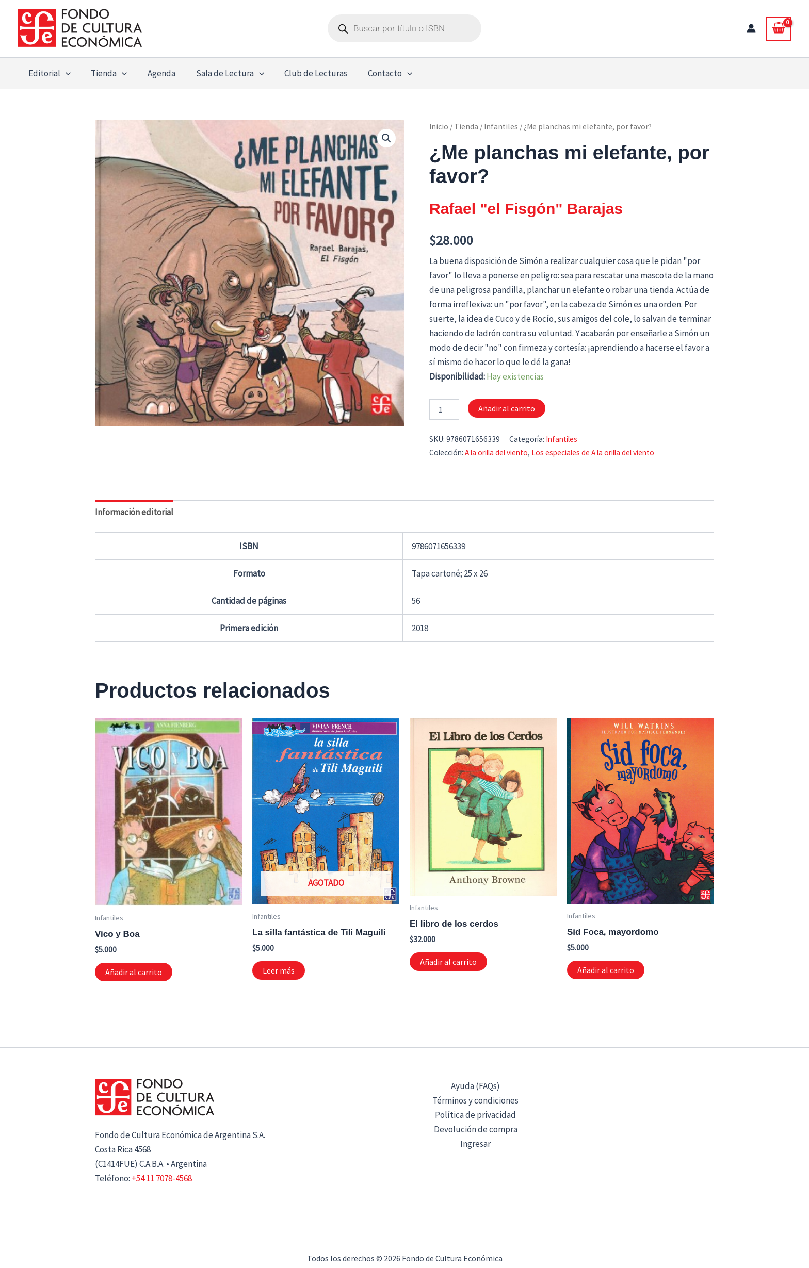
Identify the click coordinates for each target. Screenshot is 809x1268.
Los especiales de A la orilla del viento (592, 452)
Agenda (154, 73)
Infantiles (501, 126)
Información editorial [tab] (134, 512)
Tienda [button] (105, 73)
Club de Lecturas (303, 73)
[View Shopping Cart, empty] (778, 28)
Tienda (466, 126)
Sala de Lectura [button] (220, 73)
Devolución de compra (475, 1129)
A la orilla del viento (496, 452)
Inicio (438, 126)
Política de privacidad (475, 1115)
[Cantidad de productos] (444, 409)
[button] (64, 73)
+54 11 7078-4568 (162, 1178)
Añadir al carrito (506, 408)
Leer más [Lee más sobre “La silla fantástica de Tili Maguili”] (279, 970)
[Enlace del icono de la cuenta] (751, 28)
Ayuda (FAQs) (475, 1086)
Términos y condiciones (475, 1100)
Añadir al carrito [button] (133, 972)
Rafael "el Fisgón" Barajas (526, 208)
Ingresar (475, 1143)
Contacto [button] (374, 73)
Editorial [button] (48, 73)
